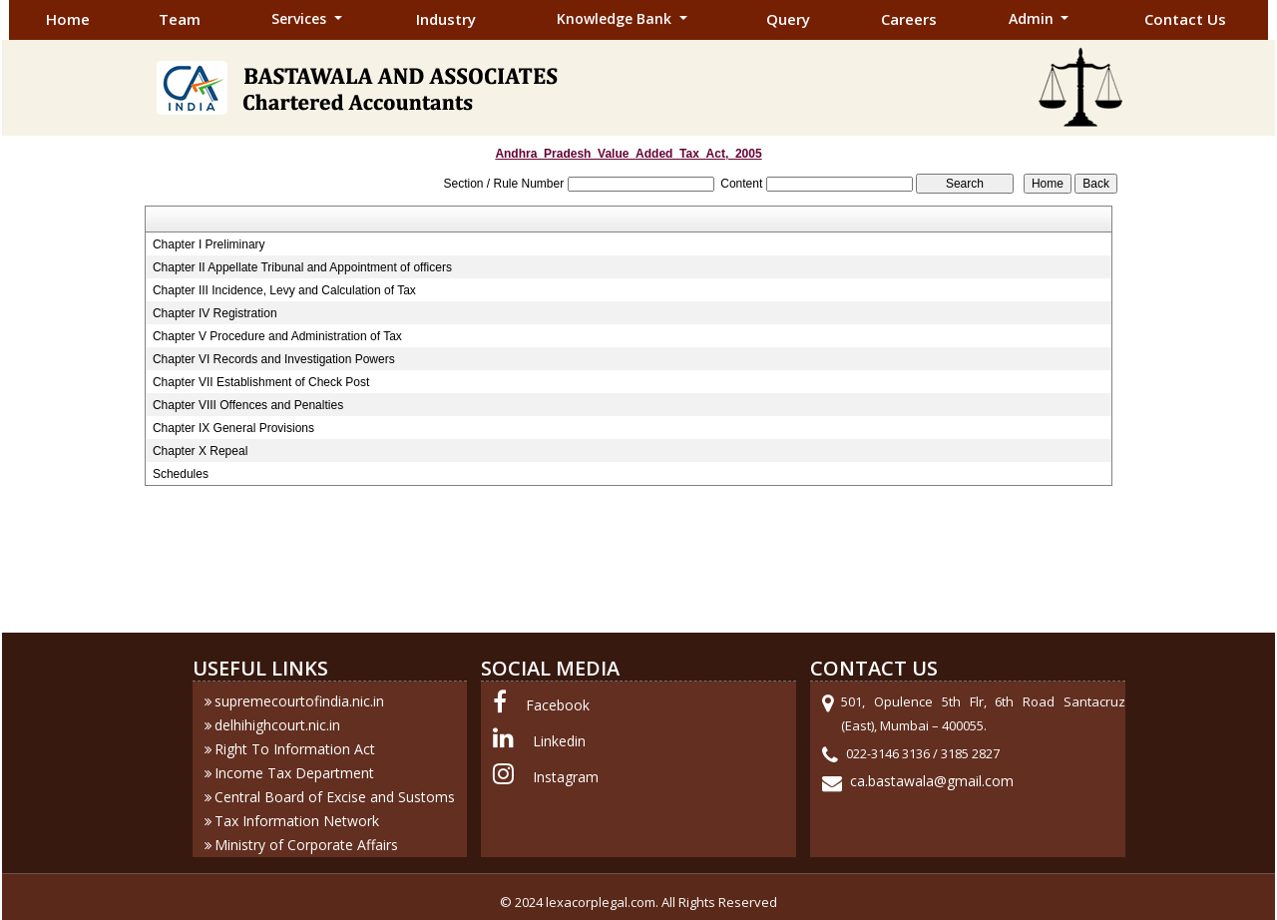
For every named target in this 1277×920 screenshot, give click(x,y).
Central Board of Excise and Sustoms (334, 796)
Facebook (558, 704)
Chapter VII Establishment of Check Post (261, 382)
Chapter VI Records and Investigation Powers (274, 359)
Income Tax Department (294, 772)
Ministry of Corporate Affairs (306, 844)
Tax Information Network (296, 820)
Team (180, 19)
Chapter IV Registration (215, 313)
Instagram (566, 776)
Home (68, 19)
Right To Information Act (294, 748)
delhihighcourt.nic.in (277, 724)
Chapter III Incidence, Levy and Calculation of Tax (284, 290)
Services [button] (300, 18)
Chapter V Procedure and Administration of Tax (277, 336)
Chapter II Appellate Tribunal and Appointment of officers (302, 267)
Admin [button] (1033, 18)
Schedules (181, 474)
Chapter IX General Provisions (233, 428)
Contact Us (1185, 19)
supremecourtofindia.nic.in (299, 700)
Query (788, 19)
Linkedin (559, 740)
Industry (446, 19)
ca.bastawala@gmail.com (932, 780)
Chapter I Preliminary (209, 244)
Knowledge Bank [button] (616, 18)
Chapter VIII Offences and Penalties (248, 405)
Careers (909, 19)
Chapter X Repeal (200, 451)
